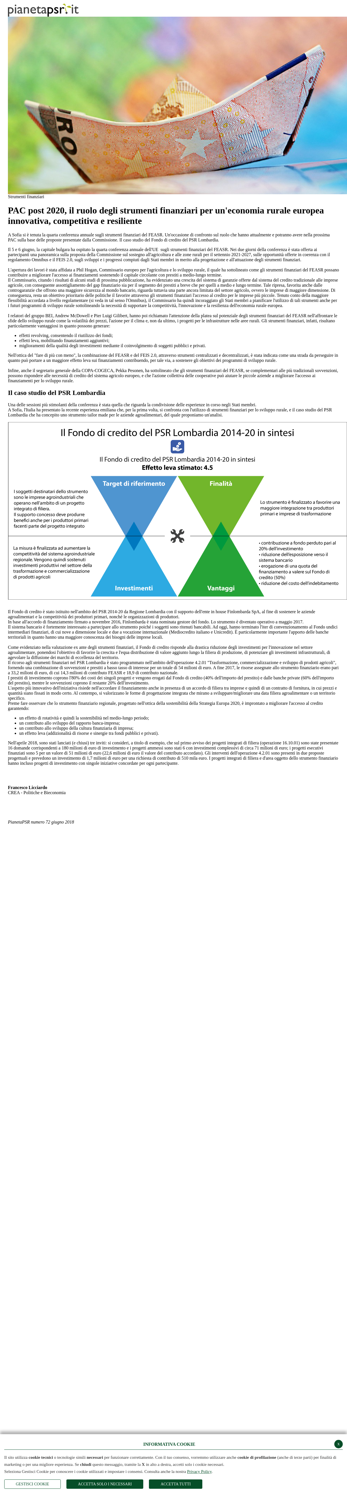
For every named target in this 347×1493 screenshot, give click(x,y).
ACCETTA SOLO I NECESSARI (105, 1484)
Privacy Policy (199, 1471)
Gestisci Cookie (32, 1484)
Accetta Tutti (175, 1484)
